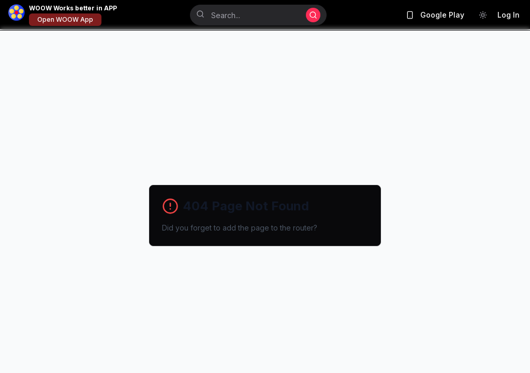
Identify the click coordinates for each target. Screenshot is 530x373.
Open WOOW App (65, 19)
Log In (508, 14)
